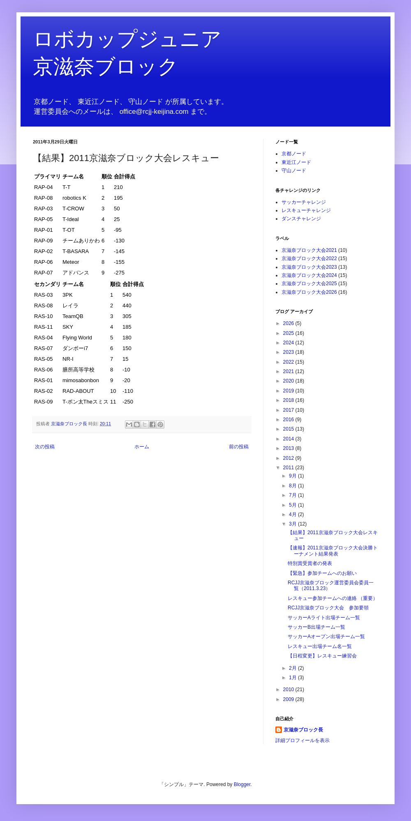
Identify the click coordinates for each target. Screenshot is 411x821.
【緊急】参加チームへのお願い (322, 573)
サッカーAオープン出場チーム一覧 (326, 636)
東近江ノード (296, 162)
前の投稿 (239, 447)
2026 (289, 323)
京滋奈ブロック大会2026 (309, 292)
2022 (289, 362)
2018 (289, 400)
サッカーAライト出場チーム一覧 (324, 617)
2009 (289, 699)
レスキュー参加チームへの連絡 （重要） (333, 598)
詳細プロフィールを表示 (302, 740)
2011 (289, 467)
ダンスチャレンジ (301, 218)
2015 (289, 429)
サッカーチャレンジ (304, 202)
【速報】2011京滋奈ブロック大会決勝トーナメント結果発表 (333, 550)
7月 (293, 495)
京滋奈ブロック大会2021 (309, 250)
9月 (293, 476)
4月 (293, 514)
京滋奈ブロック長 (303, 730)
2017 (289, 410)
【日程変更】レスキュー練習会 (322, 656)
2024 (289, 343)
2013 (289, 448)
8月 (293, 486)
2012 (289, 458)
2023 (289, 352)
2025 (289, 333)
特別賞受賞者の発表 (310, 563)
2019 (289, 391)
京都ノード (294, 154)
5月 (293, 505)
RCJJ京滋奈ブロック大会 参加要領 (328, 608)
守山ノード (294, 170)
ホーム (141, 447)
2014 (289, 439)
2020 (289, 381)
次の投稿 (45, 447)
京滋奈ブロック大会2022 (309, 258)
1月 (293, 677)
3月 (293, 524)
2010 (289, 689)
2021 (289, 371)
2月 (293, 668)
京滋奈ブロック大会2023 (309, 267)
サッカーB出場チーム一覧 (316, 627)
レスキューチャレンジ (306, 210)
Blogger (242, 784)
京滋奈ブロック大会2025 (309, 283)
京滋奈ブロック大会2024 (309, 275)
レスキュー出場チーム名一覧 (320, 646)
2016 (289, 419)
